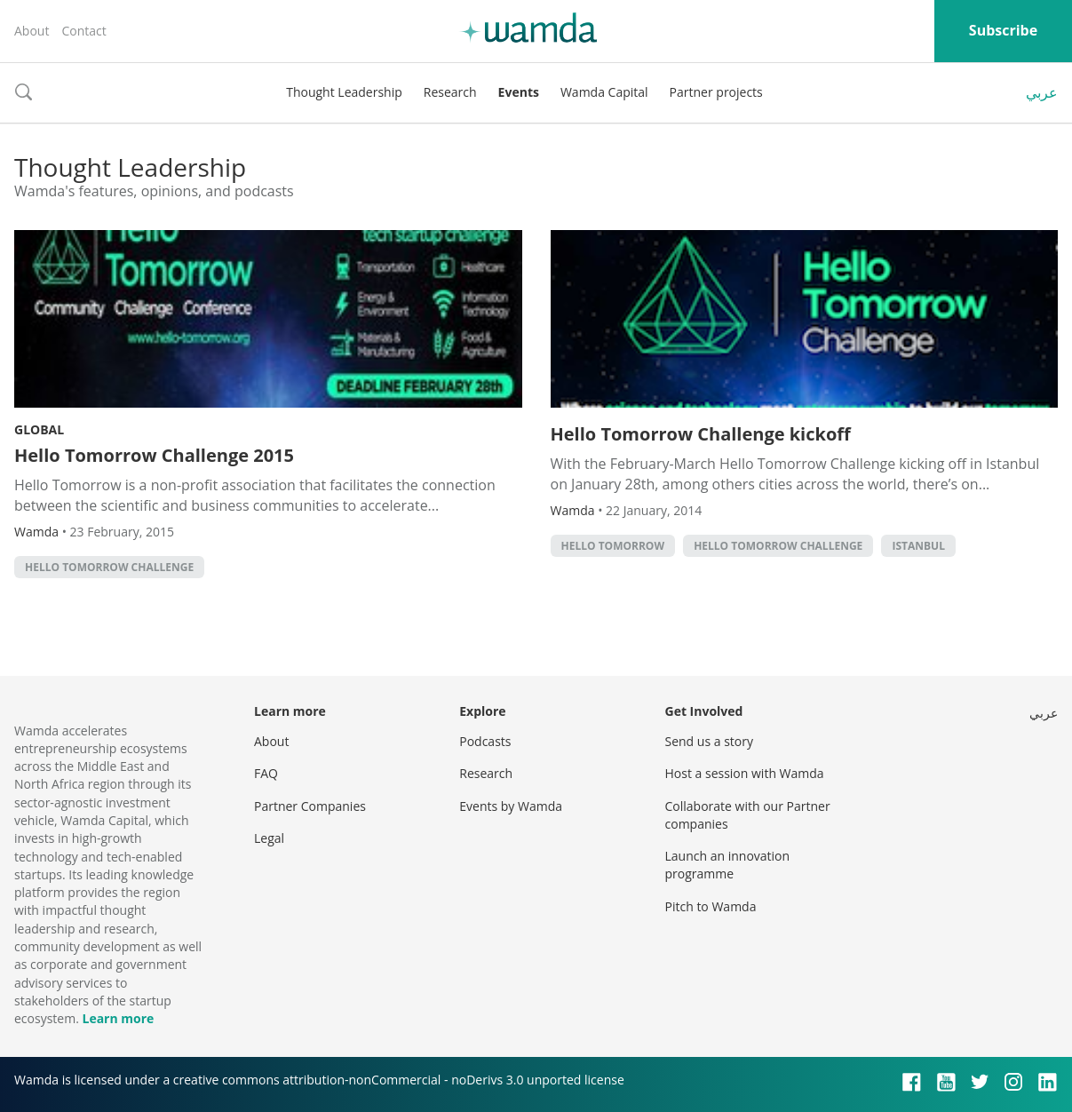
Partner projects (716, 91)
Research (450, 91)
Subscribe (1003, 30)
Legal (269, 838)
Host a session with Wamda (744, 773)
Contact (83, 30)
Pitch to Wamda (711, 906)
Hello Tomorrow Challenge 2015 (154, 455)
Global (39, 429)
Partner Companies (310, 806)
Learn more (118, 1018)
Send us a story (709, 741)
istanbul (918, 545)
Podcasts (485, 741)
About (31, 30)
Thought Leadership (344, 91)
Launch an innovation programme (727, 864)
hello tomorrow (613, 545)
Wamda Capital (604, 91)
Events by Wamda (510, 806)
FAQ (266, 773)
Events (518, 91)
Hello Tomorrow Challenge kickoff (701, 434)
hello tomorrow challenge (109, 567)
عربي (1042, 92)
